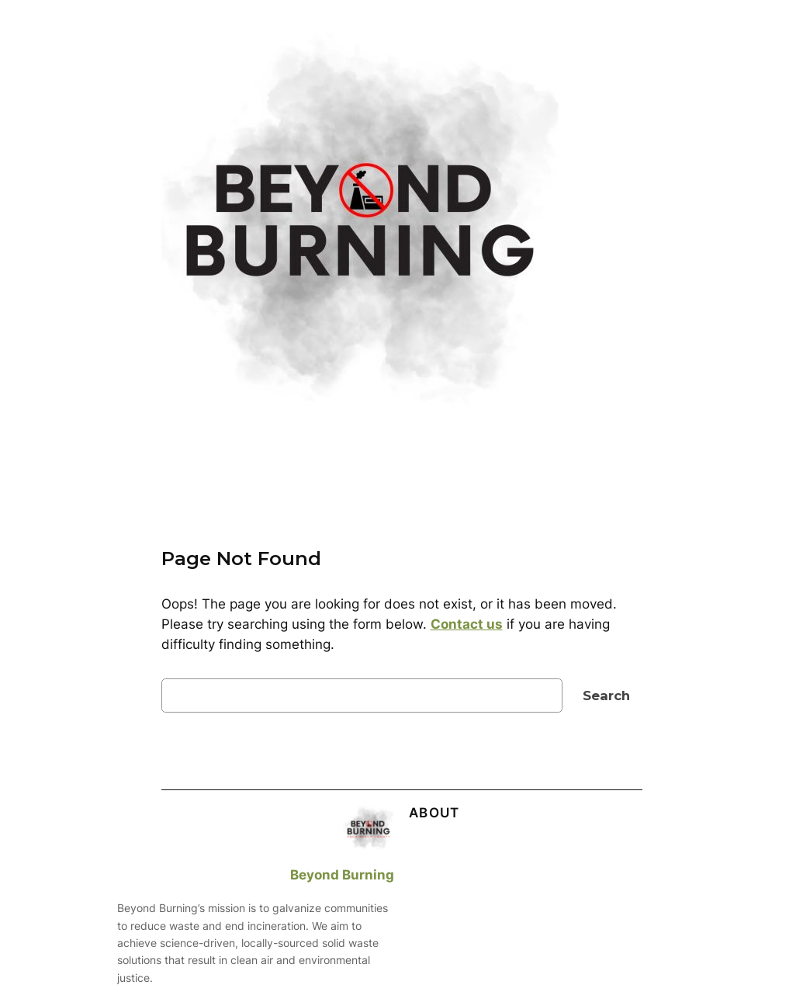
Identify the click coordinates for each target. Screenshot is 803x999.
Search (606, 695)
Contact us (467, 624)
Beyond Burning (342, 875)
